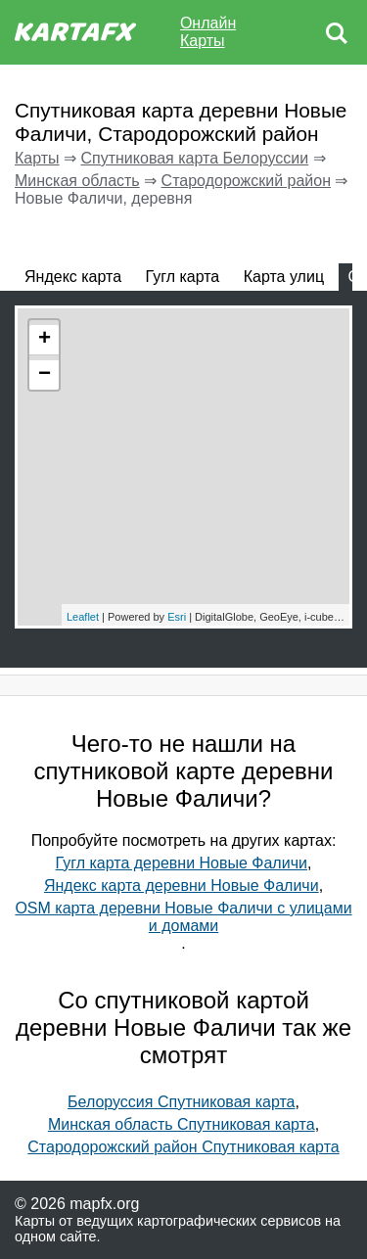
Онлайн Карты (208, 32)
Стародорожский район (246, 180)
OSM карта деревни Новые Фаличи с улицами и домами (183, 917)
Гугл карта (183, 276)
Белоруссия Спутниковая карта (181, 1102)
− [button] (44, 375)
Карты (37, 158)
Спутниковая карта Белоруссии (194, 158)
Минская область (77, 180)
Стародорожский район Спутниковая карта (183, 1147)
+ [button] (44, 339)
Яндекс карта (72, 276)
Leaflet (83, 617)
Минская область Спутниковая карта (181, 1124)
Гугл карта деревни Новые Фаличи (181, 863)
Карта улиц (284, 276)
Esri (176, 617)
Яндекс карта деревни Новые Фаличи (181, 885)
